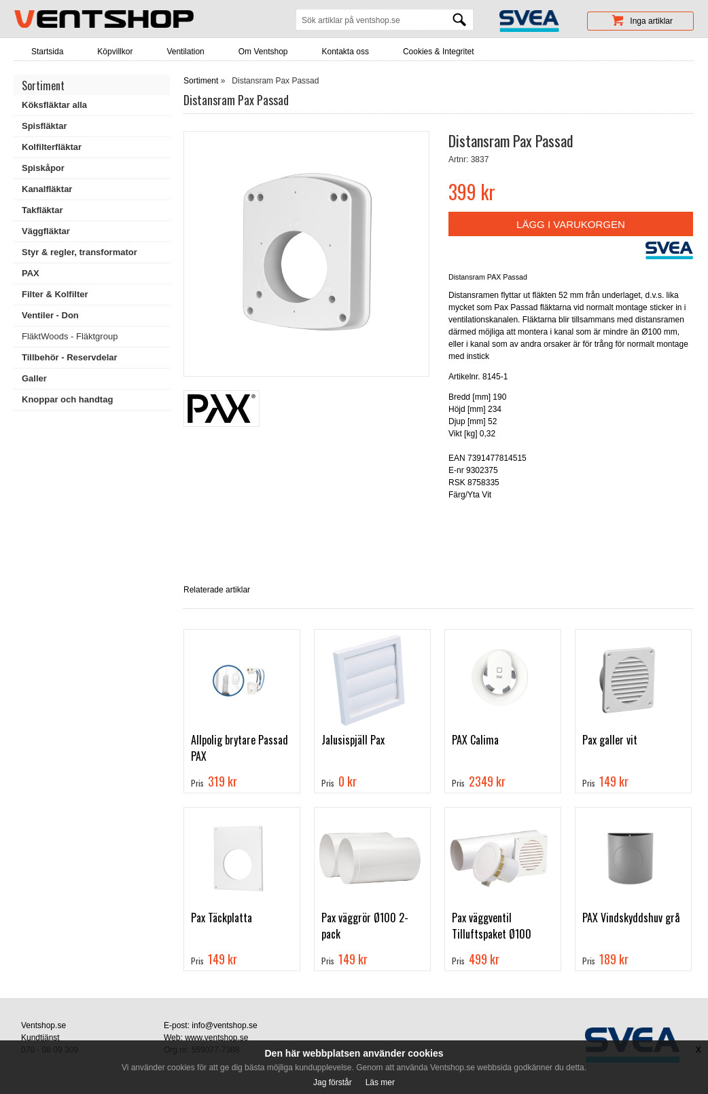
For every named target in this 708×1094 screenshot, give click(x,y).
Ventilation (185, 51)
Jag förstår (332, 1082)
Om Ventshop (263, 51)
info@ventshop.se (224, 1025)
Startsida (47, 51)
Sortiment (200, 81)
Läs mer (380, 1082)
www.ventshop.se (216, 1037)
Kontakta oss (345, 51)
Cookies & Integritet (438, 51)
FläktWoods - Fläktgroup (70, 336)
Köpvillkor (114, 51)
